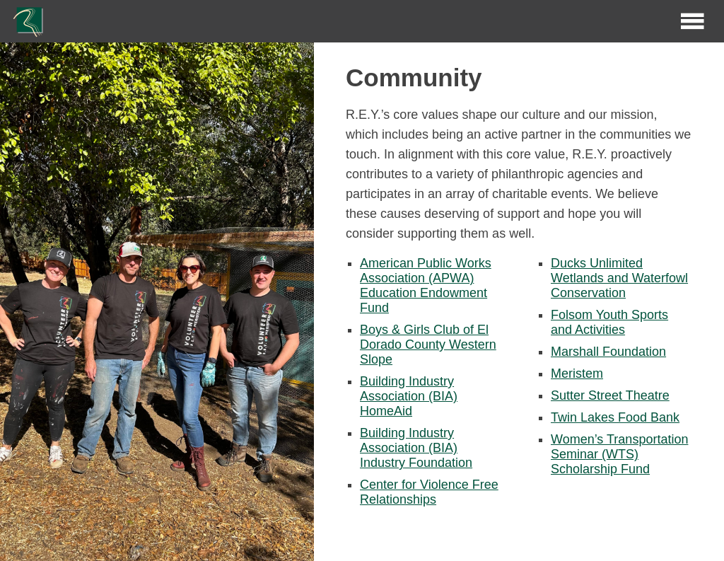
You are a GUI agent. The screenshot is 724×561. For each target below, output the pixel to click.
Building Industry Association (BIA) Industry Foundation (416, 448)
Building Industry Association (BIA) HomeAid (408, 396)
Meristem (577, 373)
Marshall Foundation (608, 352)
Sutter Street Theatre (610, 395)
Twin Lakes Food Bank (615, 417)
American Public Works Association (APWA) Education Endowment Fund (425, 285)
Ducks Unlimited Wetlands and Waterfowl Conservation (619, 278)
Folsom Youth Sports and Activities (609, 322)
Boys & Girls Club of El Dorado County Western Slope (428, 344)
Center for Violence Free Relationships (429, 492)
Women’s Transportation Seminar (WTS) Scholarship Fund (619, 454)
